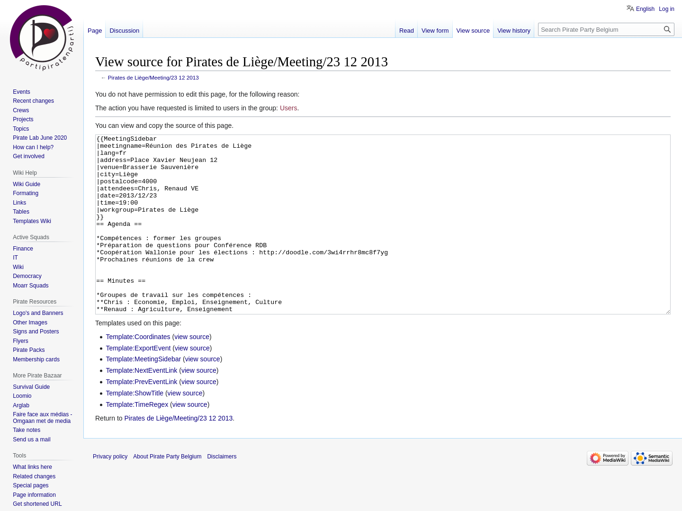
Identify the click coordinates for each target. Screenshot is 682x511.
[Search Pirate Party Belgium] (606, 29)
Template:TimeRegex (137, 440)
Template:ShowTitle (134, 428)
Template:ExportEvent (138, 383)
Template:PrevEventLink (141, 417)
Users (288, 108)
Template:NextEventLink (141, 406)
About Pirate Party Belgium (167, 492)
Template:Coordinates (138, 372)
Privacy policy (110, 492)
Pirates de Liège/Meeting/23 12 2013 (153, 77)
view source (191, 372)
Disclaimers (221, 492)
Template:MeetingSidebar (143, 394)
